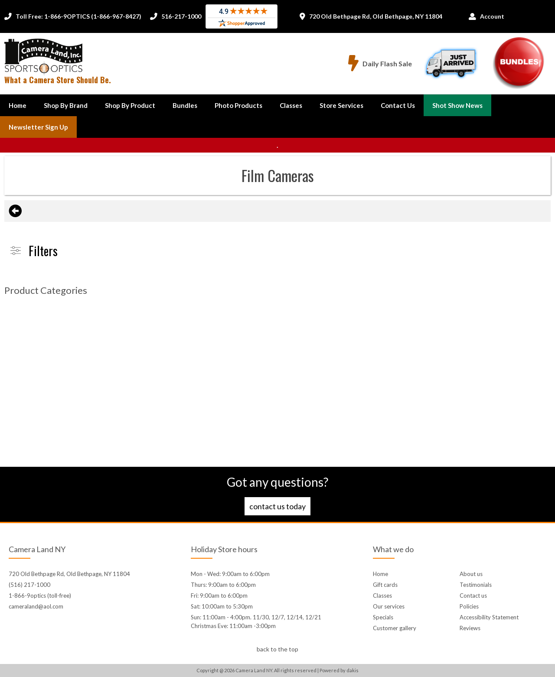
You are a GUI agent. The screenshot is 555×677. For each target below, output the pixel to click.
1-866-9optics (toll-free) (40, 595)
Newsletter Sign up (38, 127)
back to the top (277, 649)
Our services (389, 606)
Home (17, 105)
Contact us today (277, 506)
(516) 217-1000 (29, 584)
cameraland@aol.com (36, 606)
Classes (291, 105)
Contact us (473, 595)
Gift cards (385, 584)
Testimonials (476, 584)
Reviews (470, 628)
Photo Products (238, 105)
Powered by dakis (339, 670)
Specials (383, 617)
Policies (469, 606)
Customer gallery (394, 628)
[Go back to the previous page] (15, 211)
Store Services (341, 105)
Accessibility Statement (489, 617)
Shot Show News (457, 105)
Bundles (185, 105)
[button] (65, 105)
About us (471, 573)
